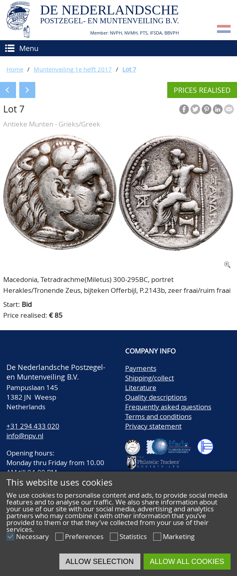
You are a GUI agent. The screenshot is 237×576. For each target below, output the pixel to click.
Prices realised (202, 90)
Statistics (133, 536)
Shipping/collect (149, 377)
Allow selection (100, 562)
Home (14, 69)
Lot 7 (129, 69)
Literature (140, 387)
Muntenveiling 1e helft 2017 (73, 69)
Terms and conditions (158, 416)
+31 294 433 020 (32, 426)
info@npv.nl (24, 435)
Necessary (32, 536)
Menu (28, 48)
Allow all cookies (187, 562)
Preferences (84, 536)
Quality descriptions (156, 397)
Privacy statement (153, 426)
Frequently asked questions (168, 406)
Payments (140, 368)
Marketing (178, 536)
